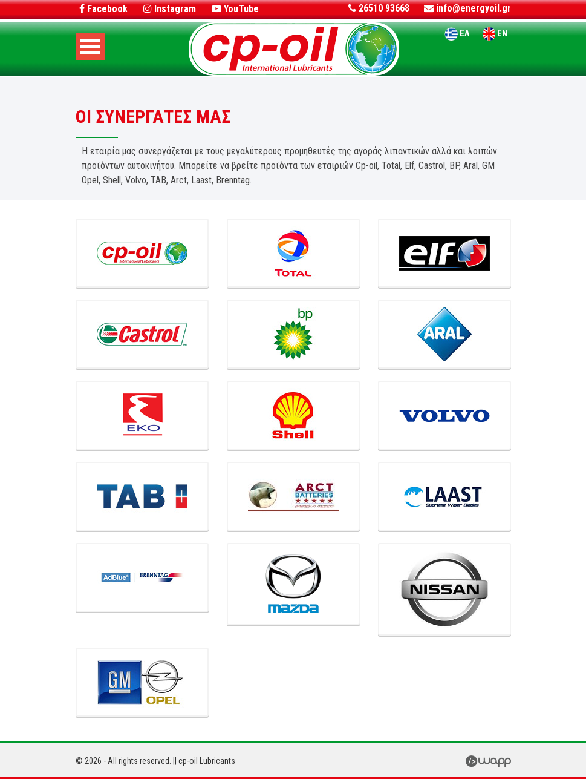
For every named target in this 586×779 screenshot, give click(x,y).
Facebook (103, 9)
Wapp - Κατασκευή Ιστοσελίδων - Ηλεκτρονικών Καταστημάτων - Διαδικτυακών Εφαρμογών (488, 760)
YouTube (235, 9)
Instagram (169, 9)
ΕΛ (464, 33)
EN (502, 33)
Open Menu (90, 46)
